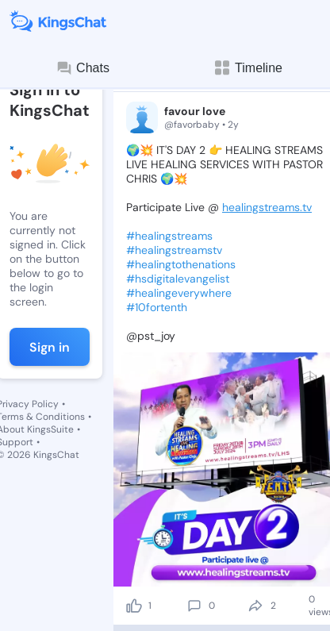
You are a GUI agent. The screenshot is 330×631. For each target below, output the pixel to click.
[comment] (194, 606)
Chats (82, 68)
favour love (194, 111)
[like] (134, 606)
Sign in (49, 347)
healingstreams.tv (267, 207)
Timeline (247, 68)
